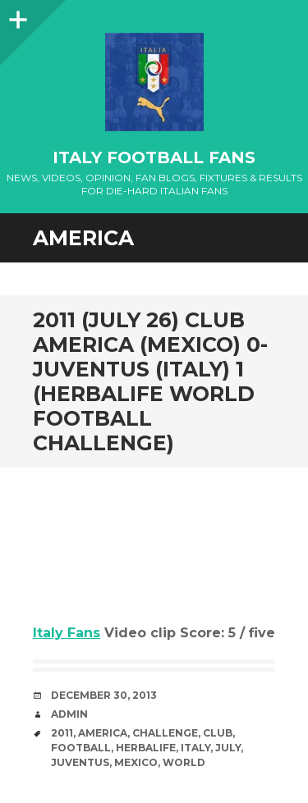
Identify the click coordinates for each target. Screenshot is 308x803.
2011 (62, 733)
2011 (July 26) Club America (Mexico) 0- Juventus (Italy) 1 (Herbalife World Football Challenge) (150, 381)
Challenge (165, 733)
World (184, 762)
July (228, 747)
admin (69, 714)
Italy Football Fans (154, 157)
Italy (195, 747)
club (217, 733)
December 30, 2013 (104, 695)
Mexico (136, 762)
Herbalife (146, 747)
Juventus (80, 762)
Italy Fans (66, 633)
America (102, 733)
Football (81, 747)
